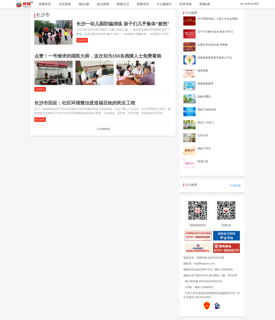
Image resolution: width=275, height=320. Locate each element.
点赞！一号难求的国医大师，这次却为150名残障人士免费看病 (97, 56)
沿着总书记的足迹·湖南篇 (212, 44)
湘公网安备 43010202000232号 (203, 281)
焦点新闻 (103, 4)
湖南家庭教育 (205, 83)
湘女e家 (83, 4)
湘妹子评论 (204, 148)
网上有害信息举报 (249, 3)
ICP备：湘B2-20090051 (199, 287)
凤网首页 (45, 4)
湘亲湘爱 (202, 70)
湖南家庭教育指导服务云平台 (214, 57)
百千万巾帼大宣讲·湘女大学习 (215, 31)
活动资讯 (82, 40)
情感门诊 (202, 161)
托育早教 (186, 4)
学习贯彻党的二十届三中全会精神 (217, 18)
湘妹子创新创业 (206, 109)
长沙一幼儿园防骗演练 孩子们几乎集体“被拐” (122, 23)
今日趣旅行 (164, 4)
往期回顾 (235, 185)
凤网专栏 (143, 4)
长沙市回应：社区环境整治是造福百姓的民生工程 (84, 102)
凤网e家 (204, 4)
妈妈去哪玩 (204, 96)
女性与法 (202, 135)
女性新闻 (65, 4)
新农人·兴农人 (205, 122)
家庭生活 (123, 4)
